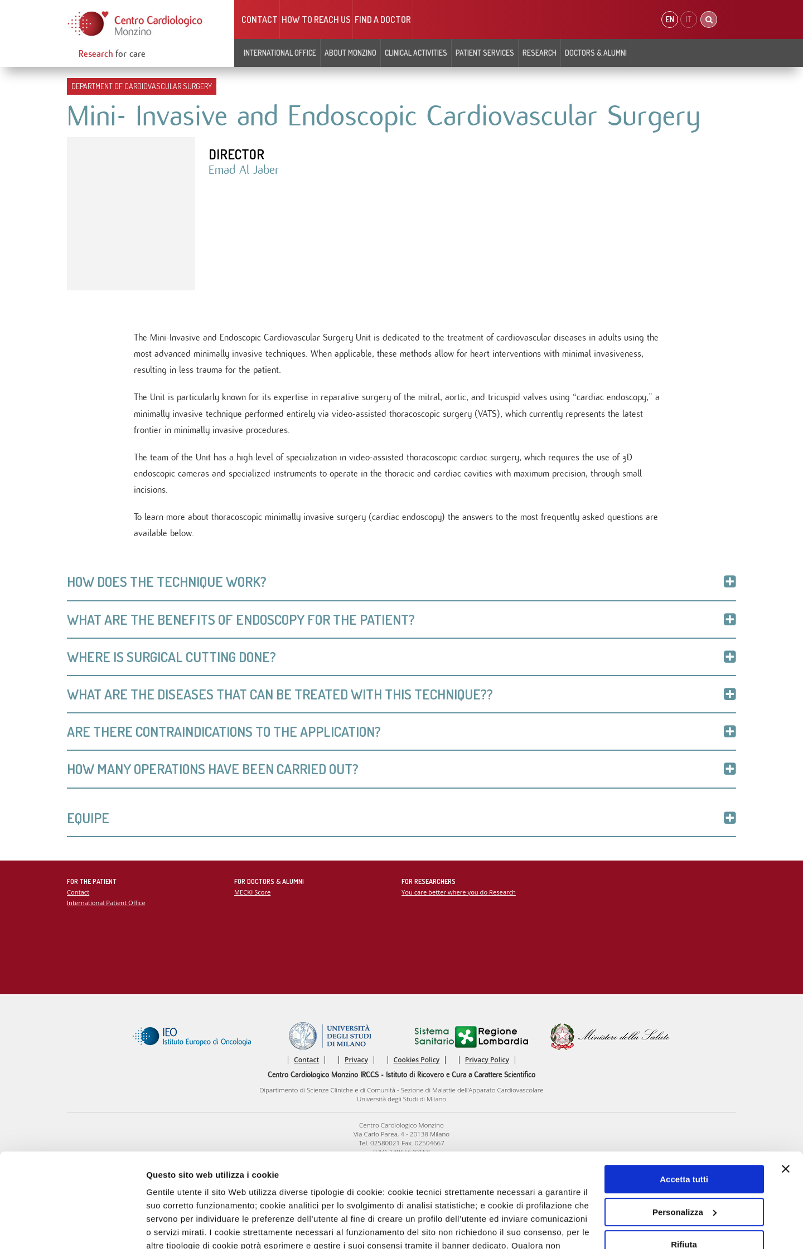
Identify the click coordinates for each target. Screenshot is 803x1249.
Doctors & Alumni (596, 52)
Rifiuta (684, 1158)
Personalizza (684, 1125)
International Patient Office (106, 902)
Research (540, 52)
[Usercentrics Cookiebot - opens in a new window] (72, 1229)
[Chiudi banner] (786, 1082)
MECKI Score (252, 892)
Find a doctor (383, 19)
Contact (259, 19)
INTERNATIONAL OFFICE (280, 52)
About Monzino (350, 52)
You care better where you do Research (459, 892)
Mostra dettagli (176, 1228)
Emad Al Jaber (244, 170)
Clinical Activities (416, 52)
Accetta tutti (684, 1092)
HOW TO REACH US (316, 19)
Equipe (401, 818)
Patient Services (485, 52)
